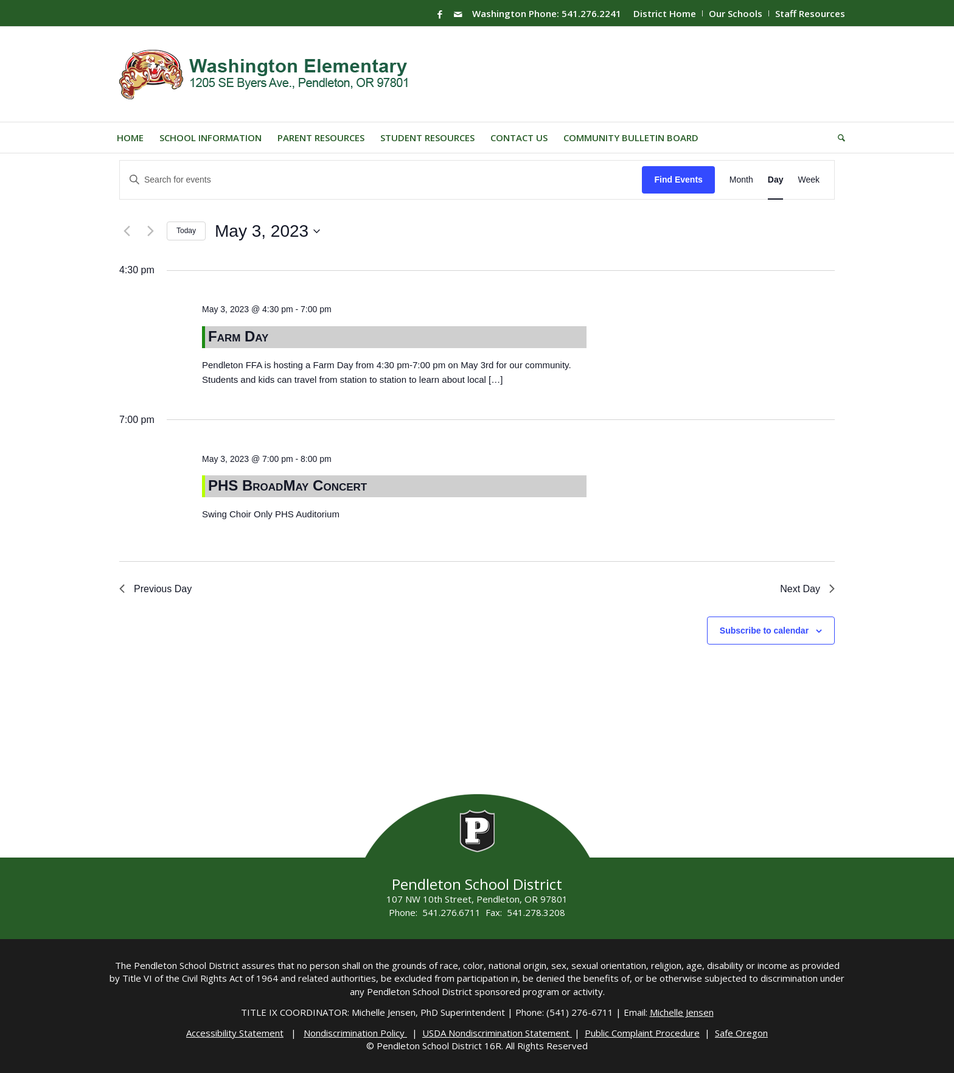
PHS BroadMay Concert (287, 485)
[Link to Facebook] (440, 14)
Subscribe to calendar (764, 630)
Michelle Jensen (682, 1012)
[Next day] (150, 231)
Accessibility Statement (235, 1033)
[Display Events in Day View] (776, 180)
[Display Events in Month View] (741, 180)
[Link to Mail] (458, 14)
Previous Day (155, 589)
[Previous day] (126, 231)
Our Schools (735, 13)
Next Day (807, 589)
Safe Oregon (741, 1033)
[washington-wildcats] (268, 74)
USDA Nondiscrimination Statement (497, 1033)
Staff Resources (810, 13)
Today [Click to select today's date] (186, 230)
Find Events (678, 179)
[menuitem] (665, 13)
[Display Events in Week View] (809, 180)
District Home (664, 13)
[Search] (837, 137)
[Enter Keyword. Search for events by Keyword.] (381, 180)
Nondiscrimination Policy (355, 1033)
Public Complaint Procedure (642, 1033)
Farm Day (238, 336)
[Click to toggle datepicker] (267, 231)
